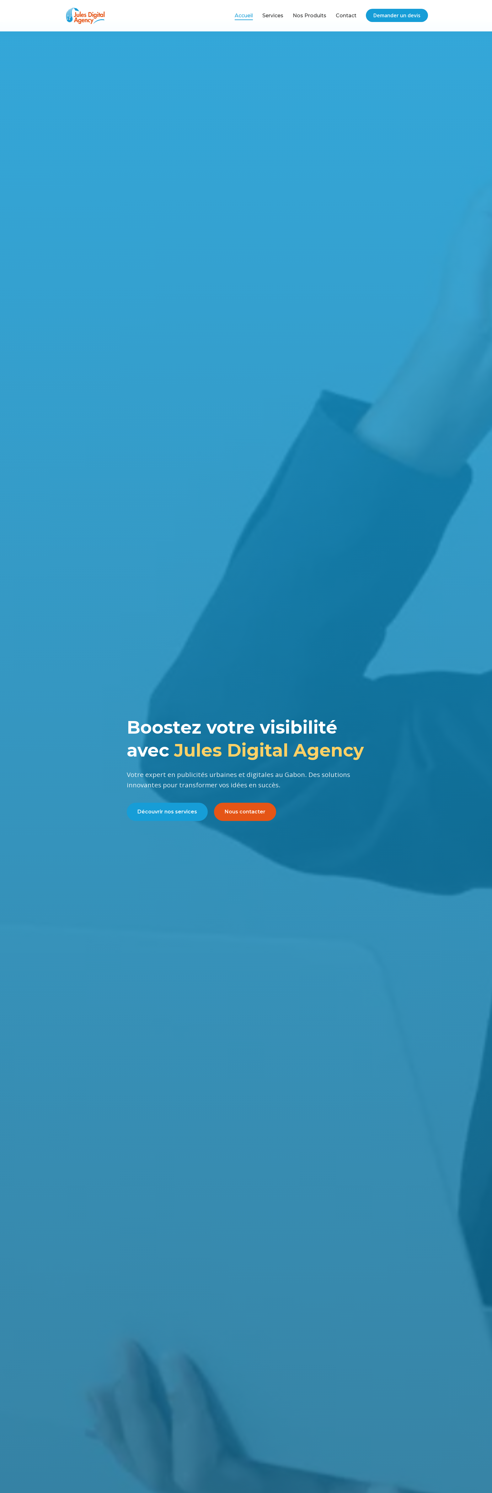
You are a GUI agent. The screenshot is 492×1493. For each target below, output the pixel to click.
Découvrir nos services (167, 812)
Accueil (244, 16)
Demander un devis (396, 15)
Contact (346, 16)
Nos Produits (309, 16)
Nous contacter (245, 812)
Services (272, 16)
